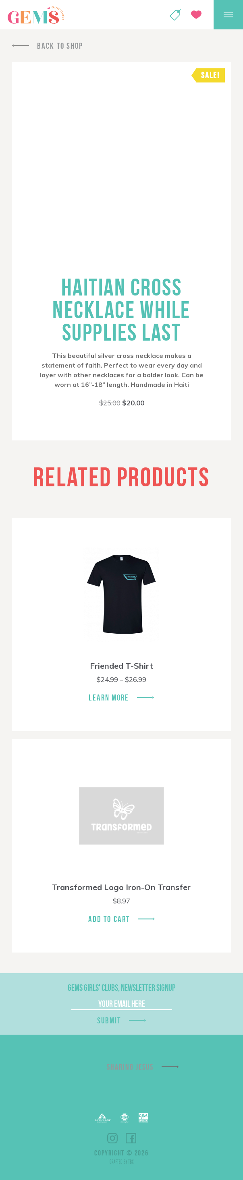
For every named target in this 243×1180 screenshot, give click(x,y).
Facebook (131, 1138)
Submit (109, 1020)
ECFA (124, 1118)
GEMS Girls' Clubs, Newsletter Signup (121, 987)
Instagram (112, 1138)
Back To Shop (60, 45)
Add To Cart (109, 919)
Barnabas (102, 1117)
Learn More (109, 697)
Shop (175, 15)
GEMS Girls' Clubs (35, 15)
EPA (143, 1117)
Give (196, 14)
